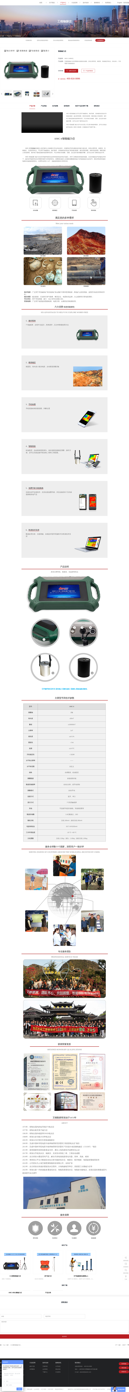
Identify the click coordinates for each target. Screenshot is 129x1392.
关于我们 (52, 2)
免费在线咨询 (71, 71)
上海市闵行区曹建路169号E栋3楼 (88, 1369)
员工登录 (43, 1389)
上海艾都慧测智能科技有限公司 (82, 1389)
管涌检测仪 (29, 40)
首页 (40, 2)
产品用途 (44, 106)
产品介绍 (32, 106)
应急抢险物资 (88, 40)
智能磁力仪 (34, 148)
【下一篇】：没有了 (120, 1345)
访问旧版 (126, 2)
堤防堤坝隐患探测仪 (42, 40)
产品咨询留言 (88, 71)
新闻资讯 (97, 2)
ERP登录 (50, 1389)
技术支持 (86, 2)
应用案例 (32, 1369)
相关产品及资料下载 (81, 106)
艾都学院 (45, 1366)
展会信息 (57, 1369)
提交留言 (64, 1336)
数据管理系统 (59, 1389)
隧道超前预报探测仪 (74, 40)
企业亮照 (36, 1389)
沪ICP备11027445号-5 (99, 1389)
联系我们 (108, 2)
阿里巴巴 (123, 1373)
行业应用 (74, 2)
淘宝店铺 (123, 1368)
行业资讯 (57, 1372)
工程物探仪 (18, 36)
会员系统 (45, 1369)
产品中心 (63, 2)
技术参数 (55, 106)
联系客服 (123, 1364)
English (119, 2)
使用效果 (67, 106)
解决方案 (32, 1366)
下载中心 (45, 1372)
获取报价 (97, 106)
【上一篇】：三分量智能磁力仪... (12, 1345)
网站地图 (29, 1389)
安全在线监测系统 (58, 40)
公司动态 (57, 1366)
